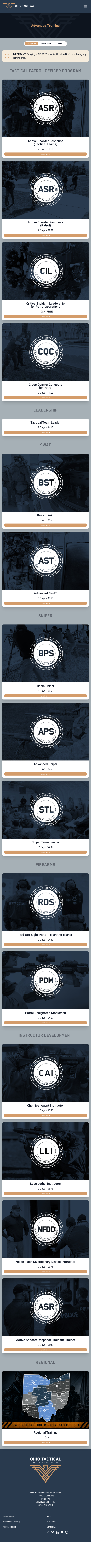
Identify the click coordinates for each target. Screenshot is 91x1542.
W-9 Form (51, 1521)
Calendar (60, 44)
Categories (31, 44)
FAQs (49, 1516)
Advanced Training (11, 1521)
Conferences (9, 1516)
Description (46, 44)
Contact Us (51, 1527)
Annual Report (9, 1527)
